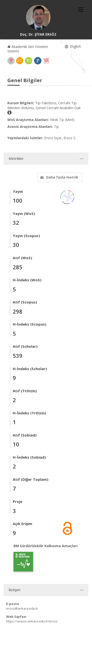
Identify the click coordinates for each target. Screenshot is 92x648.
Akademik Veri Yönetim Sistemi (27, 48)
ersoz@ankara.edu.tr (22, 608)
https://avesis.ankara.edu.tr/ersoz (32, 621)
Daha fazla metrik (58, 177)
